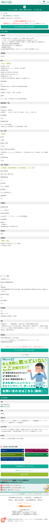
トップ (13, 494)
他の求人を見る (6, 406)
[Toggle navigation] (48, 2)
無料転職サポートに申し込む (25, 466)
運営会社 (40, 500)
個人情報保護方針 (31, 500)
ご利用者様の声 (37, 497)
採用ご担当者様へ (20, 500)
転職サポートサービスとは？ (24, 470)
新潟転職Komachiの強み (16, 497)
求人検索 (25, 474)
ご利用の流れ (28, 497)
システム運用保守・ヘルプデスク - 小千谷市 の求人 (29, 494)
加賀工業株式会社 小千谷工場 (11, 15)
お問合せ (10, 500)
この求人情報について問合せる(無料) (25, 26)
